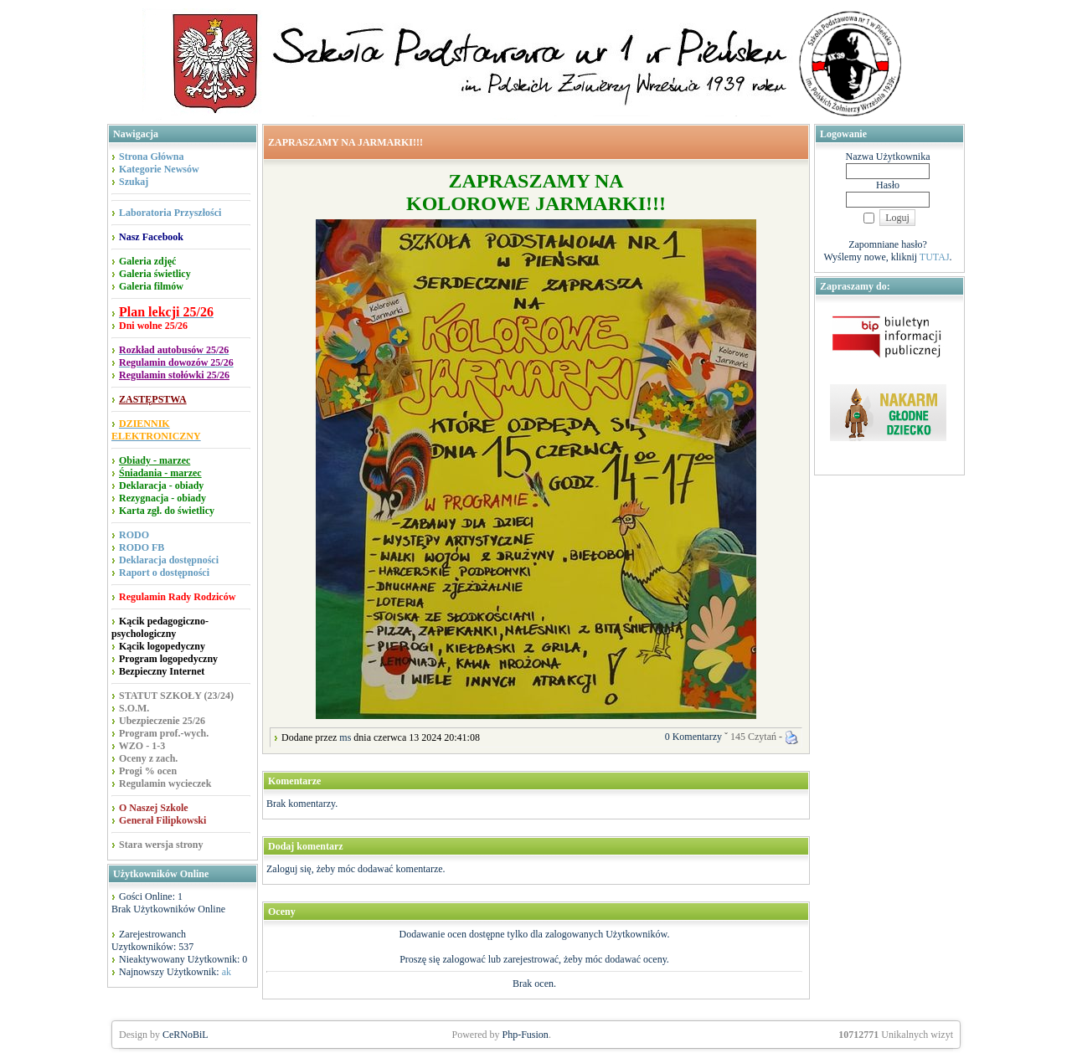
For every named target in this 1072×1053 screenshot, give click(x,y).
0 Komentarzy (693, 736)
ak (226, 972)
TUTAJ (935, 257)
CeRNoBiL (185, 1034)
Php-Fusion (525, 1034)
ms (345, 737)
